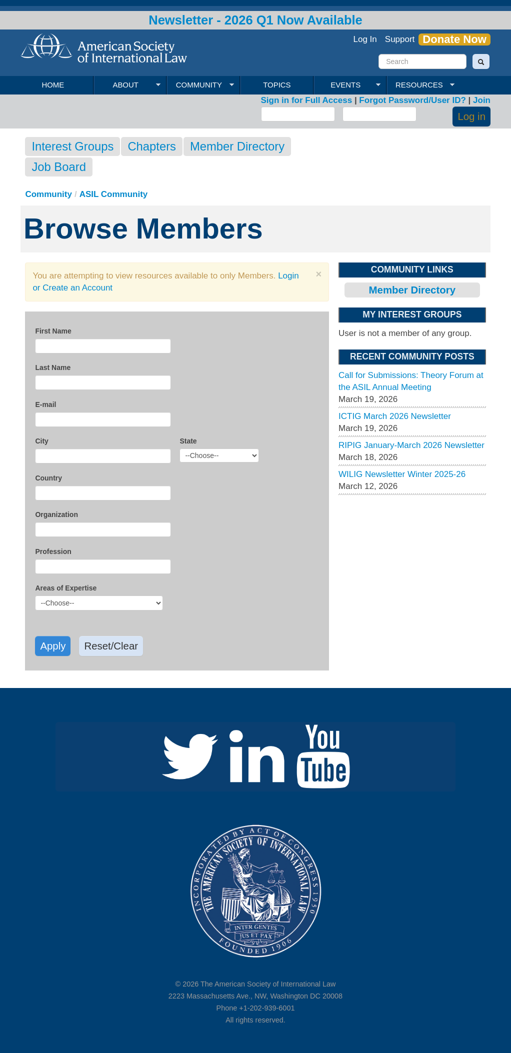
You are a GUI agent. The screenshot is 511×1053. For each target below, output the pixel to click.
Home (53, 84)
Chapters (152, 146)
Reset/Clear (111, 646)
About (127, 85)
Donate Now (454, 40)
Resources (420, 85)
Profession (53, 552)
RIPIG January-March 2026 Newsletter (411, 445)
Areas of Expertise (65, 588)
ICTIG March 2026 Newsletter (394, 416)
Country (48, 478)
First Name (53, 331)
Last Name (52, 368)
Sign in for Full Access (306, 100)
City (41, 441)
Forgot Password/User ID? (412, 100)
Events (347, 85)
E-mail (45, 404)
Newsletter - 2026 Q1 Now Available (255, 20)
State (188, 441)
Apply (53, 646)
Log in (472, 116)
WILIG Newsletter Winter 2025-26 (402, 474)
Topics (276, 84)
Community (200, 85)
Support (400, 39)
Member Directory (237, 146)
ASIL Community (114, 194)
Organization (56, 514)
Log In (365, 39)
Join (481, 100)
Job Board (59, 167)
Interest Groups (73, 146)
